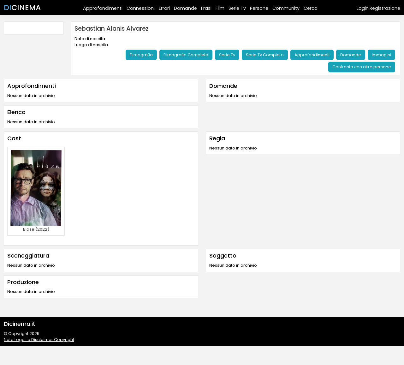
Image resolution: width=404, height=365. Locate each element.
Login (363, 8)
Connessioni (141, 8)
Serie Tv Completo (265, 55)
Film (220, 8)
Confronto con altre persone (361, 67)
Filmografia (141, 55)
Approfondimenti (102, 8)
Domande (185, 8)
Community (286, 8)
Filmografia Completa (185, 55)
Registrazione (385, 8)
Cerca (311, 8)
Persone (259, 8)
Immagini (381, 55)
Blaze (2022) (36, 229)
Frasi (206, 8)
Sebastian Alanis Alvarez (111, 28)
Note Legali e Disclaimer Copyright (39, 340)
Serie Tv (237, 8)
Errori (164, 8)
